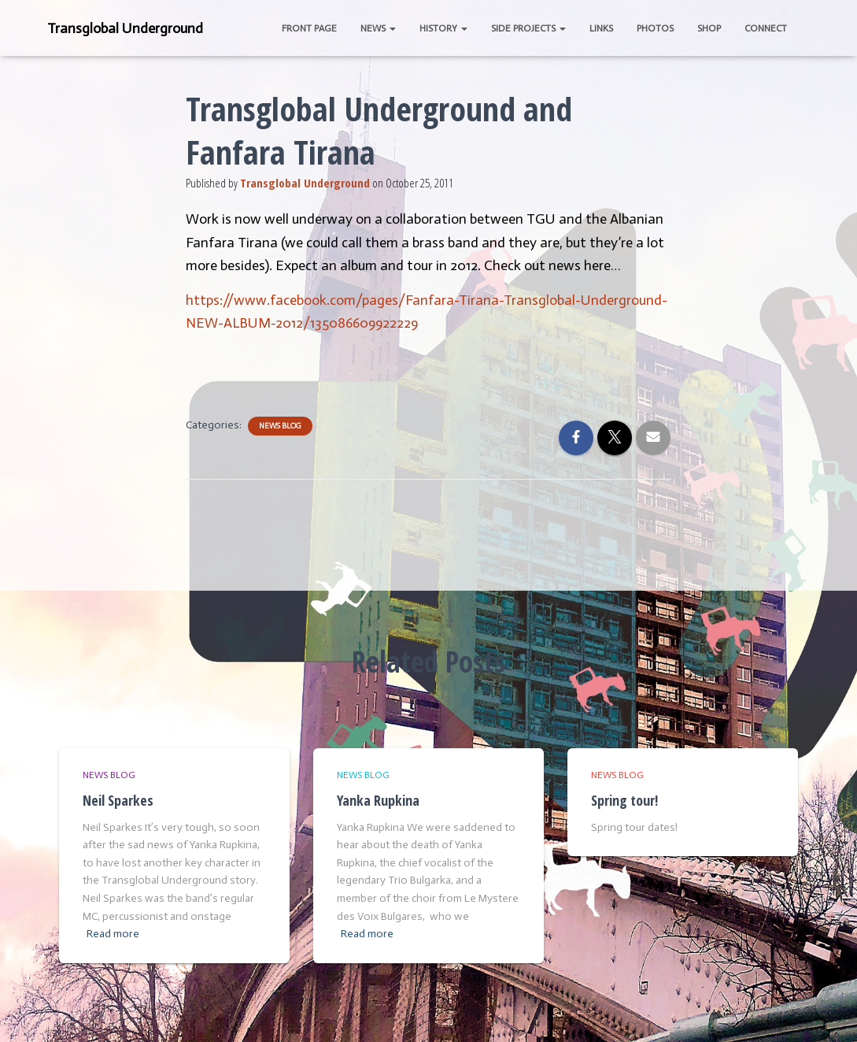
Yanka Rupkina (378, 800)
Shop (709, 28)
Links (601, 28)
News (378, 28)
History (443, 28)
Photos (655, 28)
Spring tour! (624, 800)
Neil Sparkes (118, 800)
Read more (113, 933)
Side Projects (528, 28)
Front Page (309, 28)
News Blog (280, 426)
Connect (765, 28)
